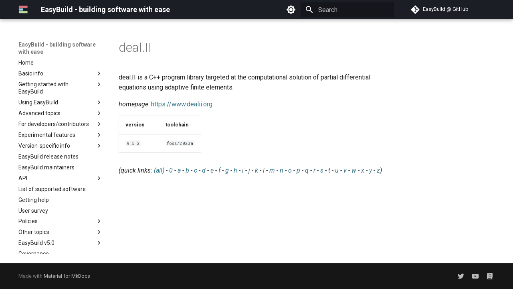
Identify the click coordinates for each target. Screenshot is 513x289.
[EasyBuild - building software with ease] (23, 10)
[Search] (347, 9)
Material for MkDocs (67, 276)
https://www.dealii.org (181, 104)
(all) (159, 170)
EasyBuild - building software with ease (57, 48)
